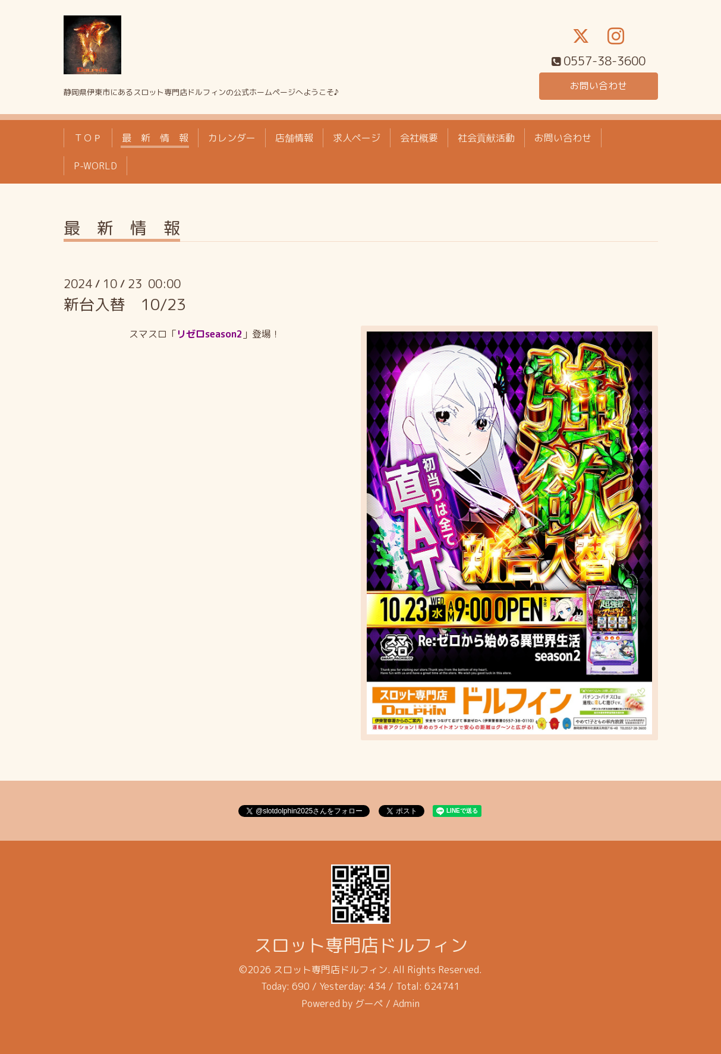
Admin (406, 1003)
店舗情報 (294, 137)
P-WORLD (95, 165)
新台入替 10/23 (125, 304)
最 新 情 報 (155, 137)
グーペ (369, 1003)
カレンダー (232, 137)
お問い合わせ (598, 85)
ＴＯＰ (88, 137)
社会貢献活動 (486, 137)
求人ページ (356, 137)
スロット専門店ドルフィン (361, 945)
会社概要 (419, 137)
